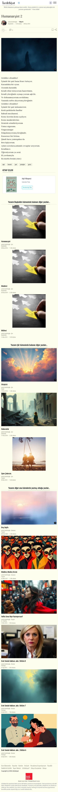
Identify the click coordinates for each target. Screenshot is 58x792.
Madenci (4, 286)
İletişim (26, 766)
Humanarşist (5, 241)
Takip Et (21, 22)
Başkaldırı (10, 24)
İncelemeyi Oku (27, 187)
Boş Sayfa (4, 527)
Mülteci (4, 331)
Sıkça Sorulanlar (36, 768)
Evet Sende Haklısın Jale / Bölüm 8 (13, 661)
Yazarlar (14, 766)
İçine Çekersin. (6, 474)
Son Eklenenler (6, 766)
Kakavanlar (5, 429)
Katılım (20, 766)
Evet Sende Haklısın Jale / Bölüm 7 (13, 706)
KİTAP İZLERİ (8, 170)
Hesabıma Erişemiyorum (38, 766)
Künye (45, 768)
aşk (4, 164)
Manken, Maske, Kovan (9, 572)
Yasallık (49, 766)
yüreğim (22, 164)
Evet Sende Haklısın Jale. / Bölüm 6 (13, 750)
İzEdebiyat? (26, 768)
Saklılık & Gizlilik (6, 768)
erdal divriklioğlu (12, 22)
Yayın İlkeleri (17, 768)
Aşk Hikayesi (26, 178)
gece (29, 164)
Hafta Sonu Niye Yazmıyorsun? (12, 617)
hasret (10, 164)
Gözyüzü (4, 384)
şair (16, 164)
